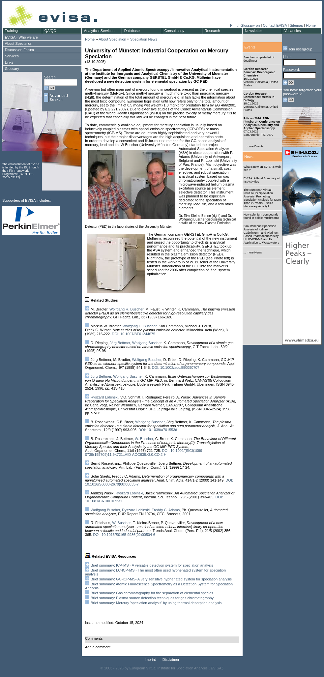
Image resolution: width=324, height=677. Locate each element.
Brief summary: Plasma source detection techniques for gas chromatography (152, 598)
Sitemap (296, 25)
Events (249, 47)
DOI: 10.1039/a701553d (157, 430)
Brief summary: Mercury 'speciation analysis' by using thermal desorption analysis (156, 603)
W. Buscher (144, 439)
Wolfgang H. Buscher (126, 309)
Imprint (150, 660)
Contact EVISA (275, 25)
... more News (253, 252)
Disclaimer (170, 660)
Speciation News (143, 39)
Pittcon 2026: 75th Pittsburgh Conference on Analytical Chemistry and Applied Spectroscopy (262, 123)
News (248, 157)
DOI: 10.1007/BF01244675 (133, 334)
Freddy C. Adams (166, 510)
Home (310, 25)
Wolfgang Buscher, (128, 376)
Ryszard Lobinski (104, 397)
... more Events (254, 146)
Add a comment (97, 647)
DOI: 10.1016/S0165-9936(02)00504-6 (124, 535)
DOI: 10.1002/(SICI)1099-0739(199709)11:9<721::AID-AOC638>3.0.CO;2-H (144, 452)
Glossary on (251, 25)
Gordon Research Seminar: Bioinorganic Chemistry (259, 72)
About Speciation (112, 39)
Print (234, 25)
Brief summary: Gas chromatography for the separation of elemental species (152, 593)
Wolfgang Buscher (147, 343)
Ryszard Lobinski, (136, 510)
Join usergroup (297, 49)
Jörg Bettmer (120, 343)
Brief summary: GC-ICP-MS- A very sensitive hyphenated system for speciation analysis (161, 579)
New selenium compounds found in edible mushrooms (261, 216)
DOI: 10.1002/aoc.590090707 (175, 367)
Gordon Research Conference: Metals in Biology (259, 97)
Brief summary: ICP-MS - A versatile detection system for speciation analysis (152, 565)
